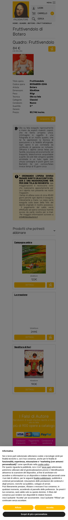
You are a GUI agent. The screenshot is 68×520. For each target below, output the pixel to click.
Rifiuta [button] (18, 507)
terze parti (46, 467)
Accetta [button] (49, 507)
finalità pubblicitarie (42, 478)
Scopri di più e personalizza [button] (34, 514)
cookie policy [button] (43, 464)
